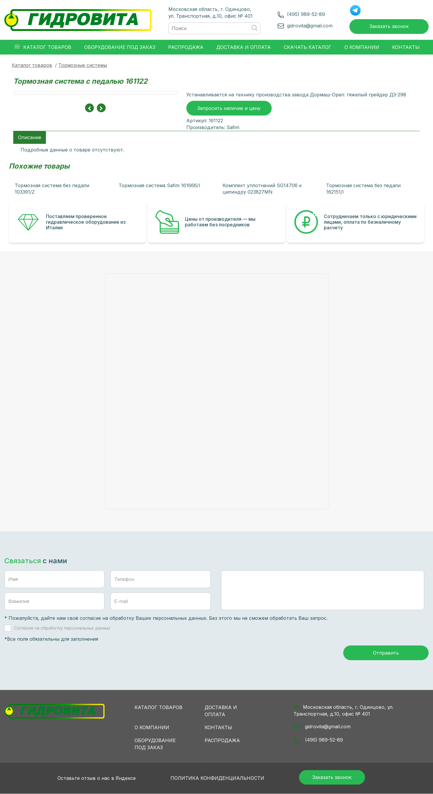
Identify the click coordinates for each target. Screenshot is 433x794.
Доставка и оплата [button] (243, 44)
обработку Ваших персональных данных (158, 616)
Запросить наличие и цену (229, 107)
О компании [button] (361, 44)
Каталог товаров (32, 62)
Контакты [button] (406, 44)
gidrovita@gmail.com (297, 24)
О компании (152, 726)
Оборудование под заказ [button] (119, 44)
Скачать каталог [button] (307, 44)
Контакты (218, 726)
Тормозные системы (82, 62)
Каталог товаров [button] (42, 44)
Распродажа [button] (185, 44)
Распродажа (222, 739)
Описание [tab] (29, 135)
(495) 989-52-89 (293, 13)
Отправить (386, 652)
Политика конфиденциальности (208, 778)
